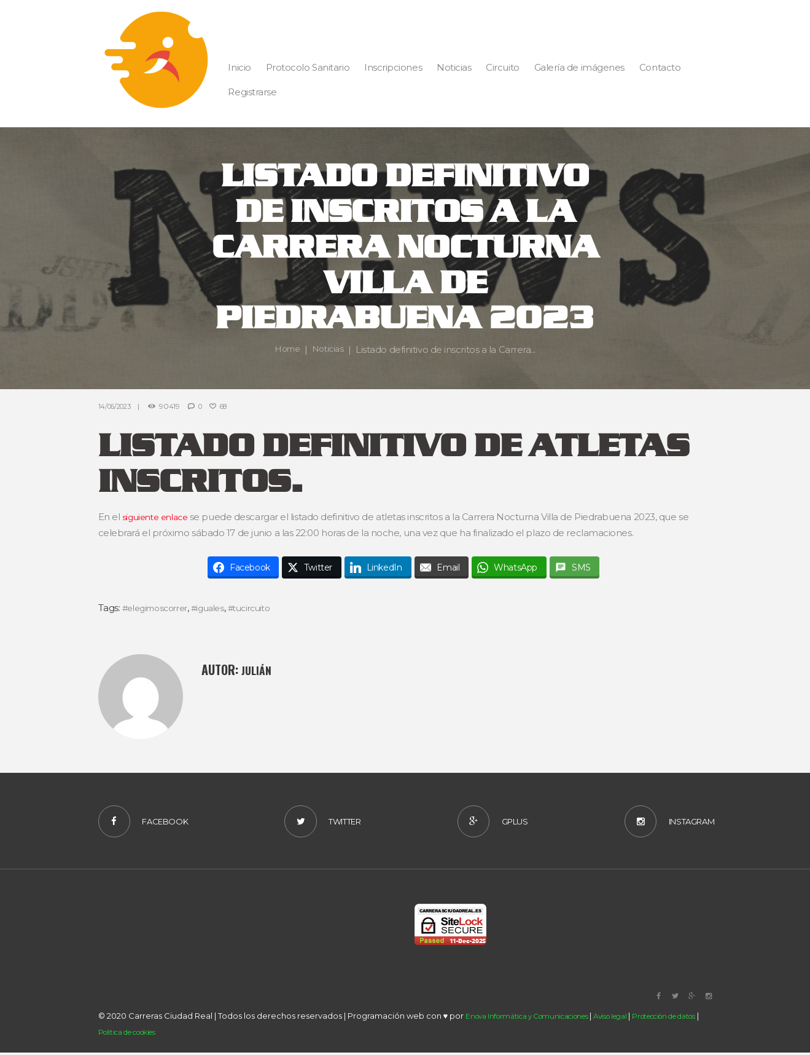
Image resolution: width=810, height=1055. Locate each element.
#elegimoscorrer (159, 608)
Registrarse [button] (252, 92)
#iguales (218, 608)
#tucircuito (263, 608)
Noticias (329, 349)
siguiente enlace (158, 517)
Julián (258, 669)
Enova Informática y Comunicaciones (535, 1019)
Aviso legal (630, 1019)
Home (285, 349)
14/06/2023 (117, 406)
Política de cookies (161, 1035)
